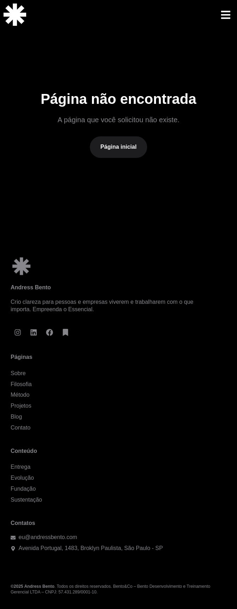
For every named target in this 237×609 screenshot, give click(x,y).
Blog (16, 417)
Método (20, 395)
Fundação (23, 489)
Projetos (21, 406)
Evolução (22, 478)
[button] (225, 15)
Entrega (20, 467)
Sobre (18, 373)
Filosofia (21, 384)
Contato (20, 428)
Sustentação (26, 500)
